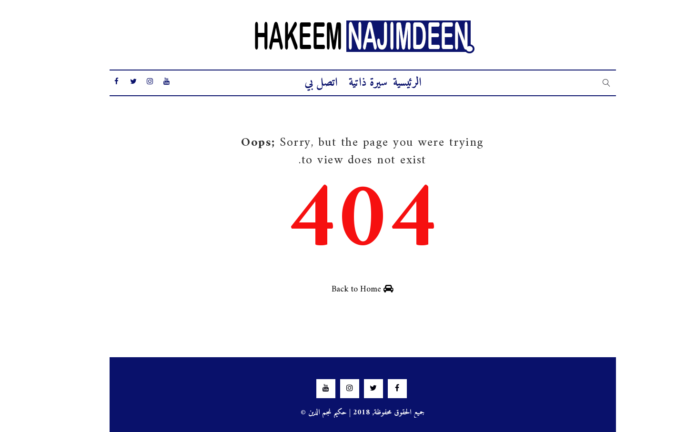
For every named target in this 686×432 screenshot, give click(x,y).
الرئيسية (387, 82)
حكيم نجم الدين (308, 412)
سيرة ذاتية (348, 82)
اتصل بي (301, 82)
